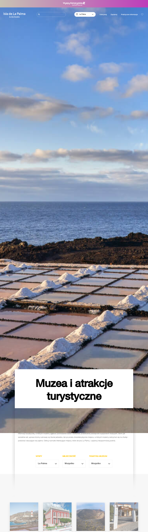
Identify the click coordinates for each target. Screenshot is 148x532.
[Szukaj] (51, 14)
